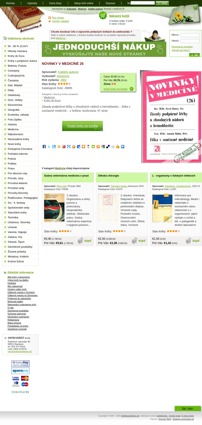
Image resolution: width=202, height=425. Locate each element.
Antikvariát (71, 9)
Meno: (175, 34)
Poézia (12, 158)
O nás (10, 307)
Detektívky (14, 95)
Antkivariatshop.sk (130, 416)
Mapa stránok (14, 323)
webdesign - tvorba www (169, 416)
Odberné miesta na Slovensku (23, 295)
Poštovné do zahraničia (19, 298)
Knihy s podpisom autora (22, 60)
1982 (63, 80)
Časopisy (13, 80)
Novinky (10, 3)
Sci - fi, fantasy (16, 202)
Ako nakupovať (15, 286)
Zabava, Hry (15, 236)
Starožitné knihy (17, 212)
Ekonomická (15, 104)
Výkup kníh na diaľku (18, 280)
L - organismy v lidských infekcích (173, 175)
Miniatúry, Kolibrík (18, 256)
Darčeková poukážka (18, 310)
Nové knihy (14, 144)
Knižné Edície (16, 261)
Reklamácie (13, 320)
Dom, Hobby (15, 100)
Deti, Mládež (15, 85)
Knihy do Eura (52, 100)
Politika (12, 163)
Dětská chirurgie (108, 175)
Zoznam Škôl (164, 419)
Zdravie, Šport (16, 241)
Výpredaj (32, 3)
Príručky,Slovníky (18, 192)
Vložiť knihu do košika (116, 89)
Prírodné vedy (16, 188)
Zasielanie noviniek (17, 329)
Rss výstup (58, 17)
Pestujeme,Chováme (20, 148)
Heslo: (175, 40)
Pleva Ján (61, 186)
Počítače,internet (18, 153)
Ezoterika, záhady (18, 114)
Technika (13, 217)
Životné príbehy (17, 251)
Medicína (82, 9)
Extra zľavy (55, 3)
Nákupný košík (119, 16)
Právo (11, 168)
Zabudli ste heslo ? (181, 50)
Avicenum (63, 76)
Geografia (13, 109)
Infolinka (12, 283)
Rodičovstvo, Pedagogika (23, 197)
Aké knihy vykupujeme (19, 277)
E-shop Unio (188, 416)
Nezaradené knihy (18, 139)
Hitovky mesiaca (17, 51)
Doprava (110, 3)
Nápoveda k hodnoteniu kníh (22, 304)
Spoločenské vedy (18, 207)
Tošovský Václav (119, 186)
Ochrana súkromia (17, 313)
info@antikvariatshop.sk (20, 351)
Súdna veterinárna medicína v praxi (66, 175)
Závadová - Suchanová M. (178, 186)
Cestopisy (13, 70)
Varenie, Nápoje (17, 232)
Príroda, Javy (15, 178)
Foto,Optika (14, 119)
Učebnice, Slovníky (19, 222)
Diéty (11, 90)
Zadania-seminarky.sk (183, 419)
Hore (190, 408)
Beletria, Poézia (17, 65)
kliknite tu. (61, 38)
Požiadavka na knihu (18, 326)
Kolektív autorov (95, 9)
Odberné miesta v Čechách (21, 292)
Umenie (12, 227)
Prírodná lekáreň (17, 183)
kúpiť (88, 240)
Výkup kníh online (83, 3)
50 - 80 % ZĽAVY (18, 46)
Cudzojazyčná (16, 75)
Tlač (184, 408)
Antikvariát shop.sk (23, 20)
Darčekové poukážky (20, 246)
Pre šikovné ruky (17, 173)
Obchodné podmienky (18, 317)
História (12, 124)
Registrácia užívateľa (182, 46)
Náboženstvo (15, 134)
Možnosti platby (15, 301)
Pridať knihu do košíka (82, 126)
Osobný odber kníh (17, 289)
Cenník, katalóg (60, 21)
